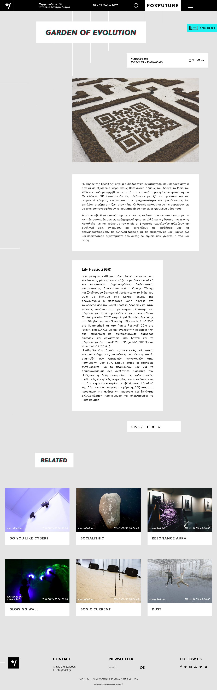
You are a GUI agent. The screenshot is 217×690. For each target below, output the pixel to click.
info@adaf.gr (63, 670)
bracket (119, 684)
